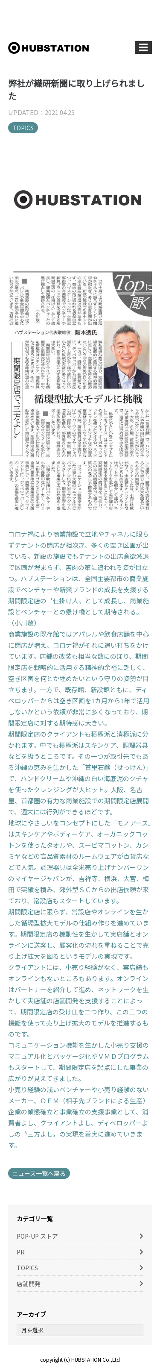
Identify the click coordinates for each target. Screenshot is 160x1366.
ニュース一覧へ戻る (39, 1173)
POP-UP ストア (37, 1236)
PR (21, 1252)
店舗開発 (29, 1283)
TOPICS (23, 127)
